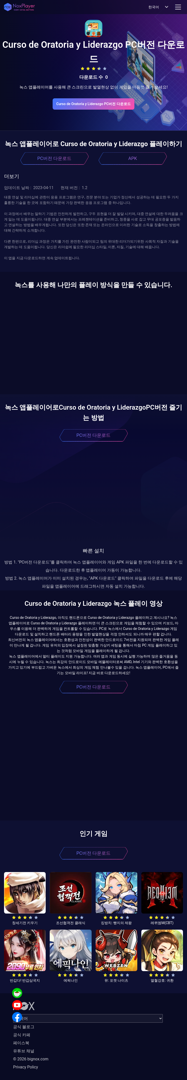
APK (132, 158)
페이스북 (21, 1043)
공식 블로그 (23, 1026)
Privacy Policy (25, 1067)
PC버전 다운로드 (54, 158)
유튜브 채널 (23, 1051)
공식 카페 (21, 1034)
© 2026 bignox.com (30, 1059)
